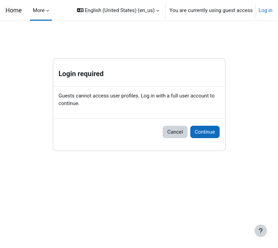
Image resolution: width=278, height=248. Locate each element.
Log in (265, 10)
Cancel (175, 132)
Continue (205, 132)
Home (14, 10)
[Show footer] (261, 231)
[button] (118, 10)
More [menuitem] (39, 10)
